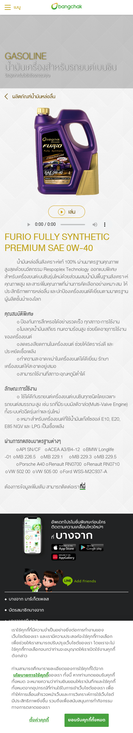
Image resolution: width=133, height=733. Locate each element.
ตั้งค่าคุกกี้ (39, 720)
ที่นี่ (82, 487)
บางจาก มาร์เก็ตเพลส (29, 599)
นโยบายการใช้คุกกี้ (31, 675)
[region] (66, 677)
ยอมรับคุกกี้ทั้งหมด (87, 720)
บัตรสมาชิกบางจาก (26, 610)
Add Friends (79, 581)
